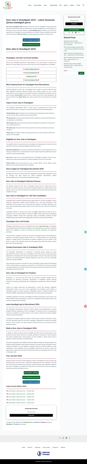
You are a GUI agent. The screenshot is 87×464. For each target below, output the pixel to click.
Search (65, 70)
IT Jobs (78, 5)
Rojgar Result (22, 97)
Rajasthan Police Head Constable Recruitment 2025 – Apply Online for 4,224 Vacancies (73, 65)
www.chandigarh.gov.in (39, 228)
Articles (72, 5)
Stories (66, 5)
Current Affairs (37, 5)
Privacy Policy (46, 447)
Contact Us (55, 447)
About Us (29, 447)
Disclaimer (37, 447)
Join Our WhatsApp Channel (31, 44)
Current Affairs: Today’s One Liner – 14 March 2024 (21, 391)
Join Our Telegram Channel (31, 40)
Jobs (46, 5)
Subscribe (31, 415)
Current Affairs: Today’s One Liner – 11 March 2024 (21, 399)
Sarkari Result (53, 5)
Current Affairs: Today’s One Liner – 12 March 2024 (21, 397)
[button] (83, 5)
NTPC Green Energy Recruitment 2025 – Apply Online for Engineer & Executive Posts (74, 48)
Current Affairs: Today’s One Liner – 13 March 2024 (21, 394)
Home (29, 5)
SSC (60, 5)
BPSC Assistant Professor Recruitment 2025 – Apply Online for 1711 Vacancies (74, 59)
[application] (47, 5)
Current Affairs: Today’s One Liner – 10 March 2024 (21, 402)
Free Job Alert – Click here (31, 372)
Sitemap (63, 447)
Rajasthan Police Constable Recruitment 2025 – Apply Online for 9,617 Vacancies (73, 42)
